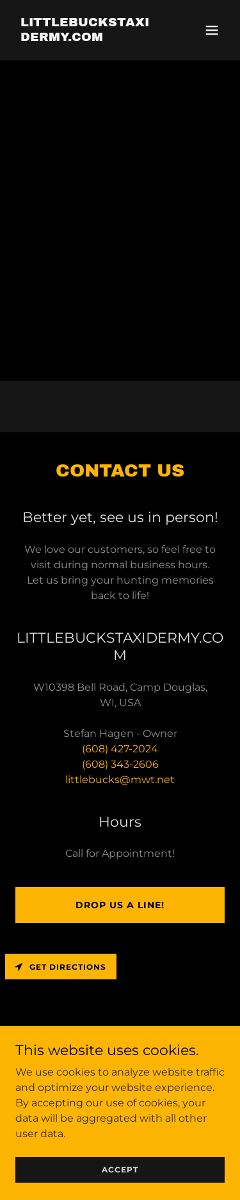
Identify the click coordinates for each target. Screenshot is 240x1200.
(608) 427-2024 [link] (120, 749)
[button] (212, 30)
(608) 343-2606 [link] (120, 764)
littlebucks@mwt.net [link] (120, 779)
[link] (88, 37)
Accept (120, 1187)
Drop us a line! (120, 905)
